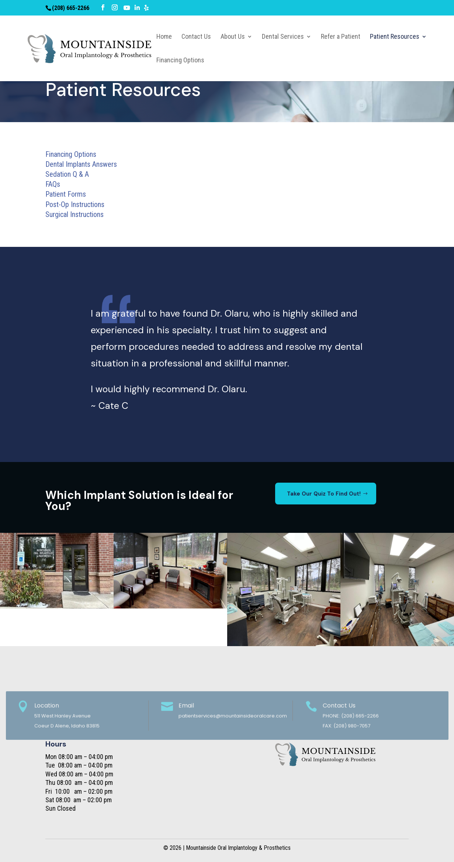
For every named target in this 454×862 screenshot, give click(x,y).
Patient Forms (65, 194)
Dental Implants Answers (81, 164)
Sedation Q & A (67, 174)
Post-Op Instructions (74, 204)
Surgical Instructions (74, 214)
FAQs (52, 184)
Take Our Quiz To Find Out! (324, 493)
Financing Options (70, 154)
